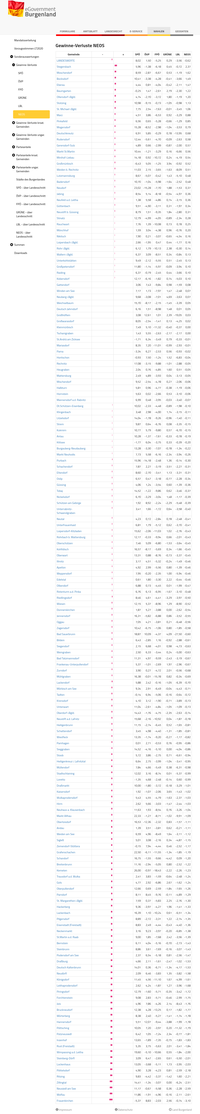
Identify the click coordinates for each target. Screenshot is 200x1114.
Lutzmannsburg (66, 176)
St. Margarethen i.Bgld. (70, 901)
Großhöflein (63, 315)
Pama (60, 351)
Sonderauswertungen (26, 57)
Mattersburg (64, 376)
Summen (19, 245)
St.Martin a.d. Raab (68, 937)
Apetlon (61, 567)
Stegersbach (64, 67)
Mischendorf (64, 382)
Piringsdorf (63, 991)
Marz (60, 115)
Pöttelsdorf (63, 1070)
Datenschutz (124, 1110)
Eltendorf (62, 473)
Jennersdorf (63, 616)
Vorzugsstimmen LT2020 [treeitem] (28, 48)
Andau (60, 828)
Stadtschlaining (65, 773)
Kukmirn (61, 430)
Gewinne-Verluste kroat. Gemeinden (30, 125)
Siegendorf (63, 646)
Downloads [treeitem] (20, 253)
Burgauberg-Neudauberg (71, 448)
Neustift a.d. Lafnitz (68, 719)
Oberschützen (65, 543)
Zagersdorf (63, 628)
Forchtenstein (65, 998)
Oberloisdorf (64, 822)
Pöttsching (63, 1028)
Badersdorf (63, 182)
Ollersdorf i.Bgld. (66, 97)
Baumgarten (64, 91)
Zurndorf (62, 670)
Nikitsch (61, 236)
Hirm (59, 804)
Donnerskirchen (66, 610)
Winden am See (66, 291)
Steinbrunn (63, 949)
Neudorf (61, 188)
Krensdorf (62, 701)
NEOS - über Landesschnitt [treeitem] (24, 234)
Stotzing (61, 103)
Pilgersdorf (63, 919)
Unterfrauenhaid (66, 525)
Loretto (61, 779)
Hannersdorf (64, 1022)
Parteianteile (23, 147)
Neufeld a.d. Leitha (67, 200)
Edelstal (61, 579)
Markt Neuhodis (66, 454)
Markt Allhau (64, 816)
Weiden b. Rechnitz (68, 170)
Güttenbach (63, 206)
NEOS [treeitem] (21, 114)
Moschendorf (64, 73)
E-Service (136, 31)
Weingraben (64, 652)
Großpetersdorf (66, 266)
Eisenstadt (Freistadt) (69, 925)
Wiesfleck (62, 737)
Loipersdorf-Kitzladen (69, 531)
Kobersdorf (63, 279)
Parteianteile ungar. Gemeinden (27, 169)
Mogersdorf (63, 127)
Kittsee (61, 442)
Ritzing (61, 1076)
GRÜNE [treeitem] (22, 98)
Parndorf (62, 895)
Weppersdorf (64, 573)
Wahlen (159, 31)
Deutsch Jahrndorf (67, 309)
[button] (11, 57)
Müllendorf (63, 767)
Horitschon (63, 357)
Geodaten (181, 31)
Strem (60, 424)
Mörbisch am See (67, 689)
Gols (59, 882)
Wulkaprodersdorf (67, 798)
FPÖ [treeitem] (20, 89)
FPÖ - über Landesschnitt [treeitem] (31, 204)
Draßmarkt (63, 785)
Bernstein (62, 943)
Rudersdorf (63, 139)
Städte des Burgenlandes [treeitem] (30, 179)
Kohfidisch (63, 549)
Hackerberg (63, 907)
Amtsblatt (90, 31)
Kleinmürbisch (65, 327)
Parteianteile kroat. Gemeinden (27, 157)
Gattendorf (63, 285)
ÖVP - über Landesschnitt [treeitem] (31, 196)
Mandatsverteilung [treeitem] (25, 40)
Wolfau (61, 1094)
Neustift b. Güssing (68, 212)
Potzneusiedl (64, 1034)
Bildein (61, 640)
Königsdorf (63, 979)
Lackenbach (63, 913)
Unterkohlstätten (67, 260)
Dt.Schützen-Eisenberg (70, 406)
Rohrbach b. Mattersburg (71, 537)
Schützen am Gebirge (69, 503)
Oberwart (62, 555)
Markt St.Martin (66, 151)
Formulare (67, 31)
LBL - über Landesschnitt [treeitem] (30, 224)
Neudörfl (62, 973)
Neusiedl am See (66, 1088)
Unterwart (63, 707)
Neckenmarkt (64, 931)
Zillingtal (62, 1082)
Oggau (60, 622)
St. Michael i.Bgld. (67, 109)
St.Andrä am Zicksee (68, 339)
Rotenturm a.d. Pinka (69, 592)
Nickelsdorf (63, 497)
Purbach (61, 460)
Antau (60, 436)
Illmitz (60, 561)
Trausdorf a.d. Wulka (68, 876)
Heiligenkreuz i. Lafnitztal (71, 761)
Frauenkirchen (65, 1101)
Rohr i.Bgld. (63, 248)
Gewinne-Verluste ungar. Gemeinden (30, 137)
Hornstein (62, 394)
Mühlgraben (64, 676)
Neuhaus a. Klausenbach (71, 810)
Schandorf (63, 858)
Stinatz (61, 218)
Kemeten (62, 870)
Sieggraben (63, 749)
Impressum (64, 1110)
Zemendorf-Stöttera (68, 846)
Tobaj (60, 491)
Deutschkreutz (65, 133)
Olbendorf (62, 585)
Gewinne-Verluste (26, 65)
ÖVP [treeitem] (20, 81)
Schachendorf (65, 466)
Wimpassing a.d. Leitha (70, 1052)
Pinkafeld (62, 121)
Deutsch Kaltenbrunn (69, 967)
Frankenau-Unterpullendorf (72, 664)
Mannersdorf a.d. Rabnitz (71, 400)
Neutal (60, 519)
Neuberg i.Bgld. (65, 297)
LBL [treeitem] (20, 106)
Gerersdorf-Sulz (66, 145)
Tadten (61, 695)
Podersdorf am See (68, 955)
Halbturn (62, 388)
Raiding (61, 273)
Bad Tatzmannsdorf (68, 658)
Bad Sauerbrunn (66, 634)
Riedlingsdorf (64, 598)
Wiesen (61, 604)
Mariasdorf (63, 345)
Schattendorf (64, 731)
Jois (59, 1004)
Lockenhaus (64, 1064)
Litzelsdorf (63, 418)
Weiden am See (66, 834)
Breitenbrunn (64, 864)
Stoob (60, 755)
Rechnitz (62, 363)
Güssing (61, 485)
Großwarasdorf (65, 321)
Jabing (60, 194)
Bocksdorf (63, 79)
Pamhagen (63, 743)
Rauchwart (63, 224)
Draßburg (62, 961)
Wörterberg (63, 1016)
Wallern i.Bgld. (65, 254)
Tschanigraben (65, 333)
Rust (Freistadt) (66, 1046)
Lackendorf (63, 682)
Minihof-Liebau (65, 157)
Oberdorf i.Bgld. (66, 713)
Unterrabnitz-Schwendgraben (66, 511)
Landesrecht (113, 31)
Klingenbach (64, 412)
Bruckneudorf (64, 1010)
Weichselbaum (65, 303)
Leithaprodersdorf (67, 985)
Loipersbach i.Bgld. (67, 242)
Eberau (61, 85)
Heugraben (63, 369)
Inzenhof (62, 1040)
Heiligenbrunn (65, 725)
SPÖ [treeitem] (20, 73)
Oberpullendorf (65, 888)
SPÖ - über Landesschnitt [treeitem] (31, 188)
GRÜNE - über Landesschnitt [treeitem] (24, 214)
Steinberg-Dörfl (66, 1058)
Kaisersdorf (63, 792)
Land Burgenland (180, 1110)
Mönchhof (63, 230)
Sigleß (60, 840)
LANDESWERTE (66, 60)
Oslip (59, 479)
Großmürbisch (65, 163)
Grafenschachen (66, 852)
